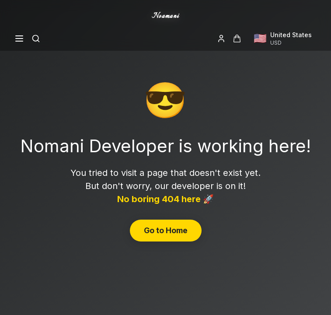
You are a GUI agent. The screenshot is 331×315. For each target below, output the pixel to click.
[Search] (35, 38)
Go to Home (166, 230)
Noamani (165, 16)
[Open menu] (19, 38)
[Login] (221, 38)
